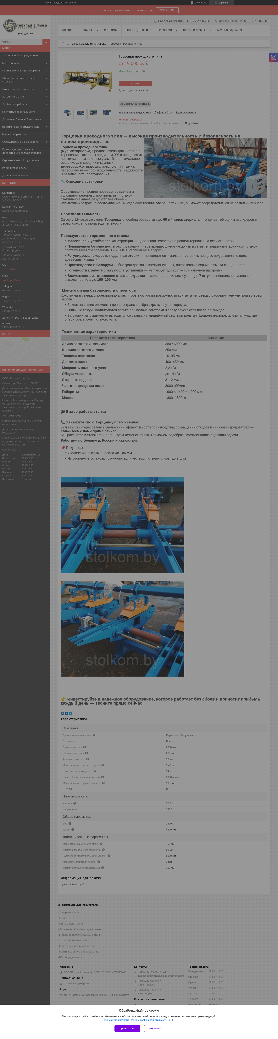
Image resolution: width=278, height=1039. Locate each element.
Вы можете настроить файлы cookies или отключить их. (137, 1020)
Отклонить (155, 1028)
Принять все (127, 1028)
